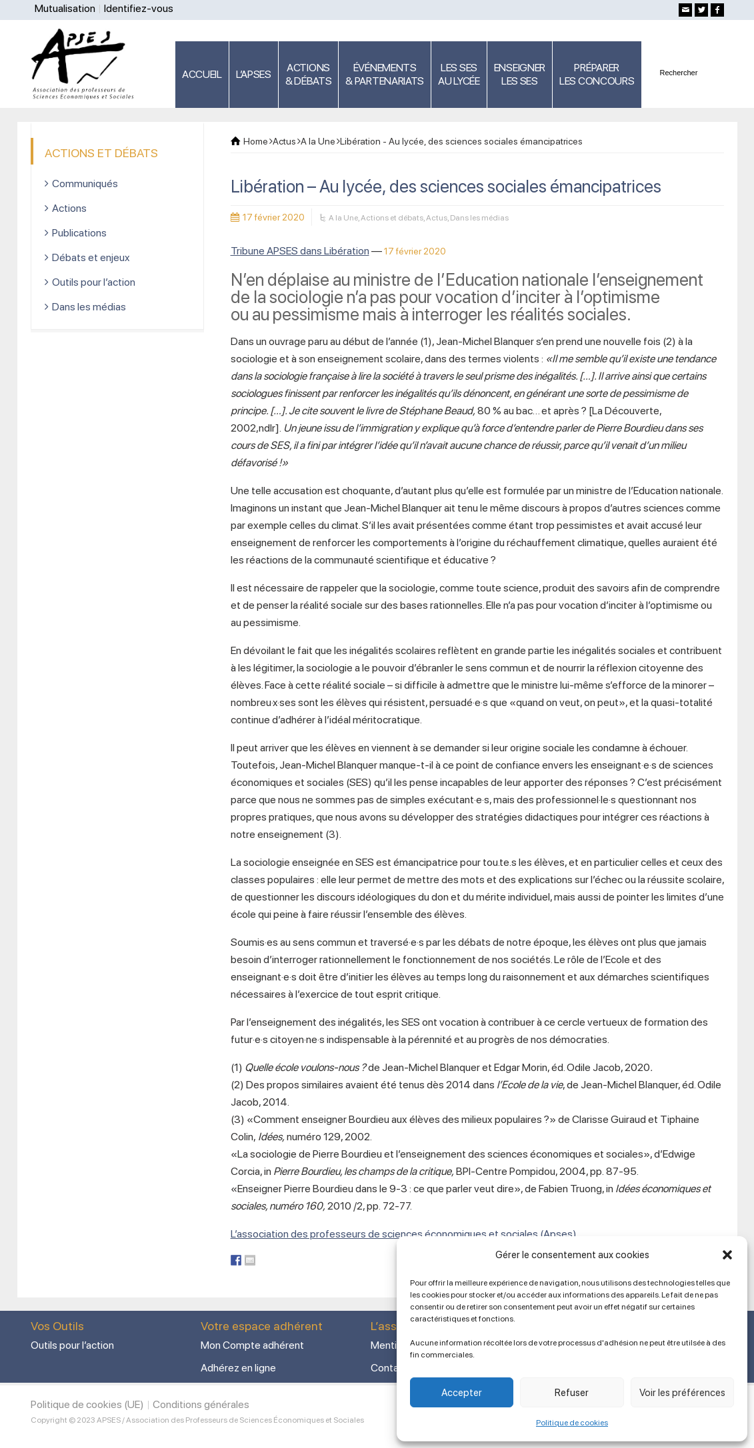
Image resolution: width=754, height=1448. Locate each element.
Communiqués (85, 183)
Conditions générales (201, 1404)
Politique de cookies (572, 1422)
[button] (727, 1255)
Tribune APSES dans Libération (300, 250)
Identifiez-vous (138, 8)
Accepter (461, 1393)
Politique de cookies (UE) (87, 1404)
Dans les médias (479, 217)
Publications (79, 232)
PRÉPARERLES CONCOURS (596, 74)
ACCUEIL (202, 74)
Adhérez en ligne (238, 1367)
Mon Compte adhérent (252, 1345)
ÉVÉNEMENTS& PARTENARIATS (384, 74)
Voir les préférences (682, 1393)
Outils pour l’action (93, 282)
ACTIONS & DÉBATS (308, 74)
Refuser (572, 1393)
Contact (389, 1367)
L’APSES (253, 74)
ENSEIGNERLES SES (519, 74)
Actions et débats (392, 217)
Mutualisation (65, 8)
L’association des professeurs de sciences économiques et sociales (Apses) (404, 1234)
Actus (436, 217)
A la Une (343, 217)
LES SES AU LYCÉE (459, 74)
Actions (69, 208)
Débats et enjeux (91, 257)
